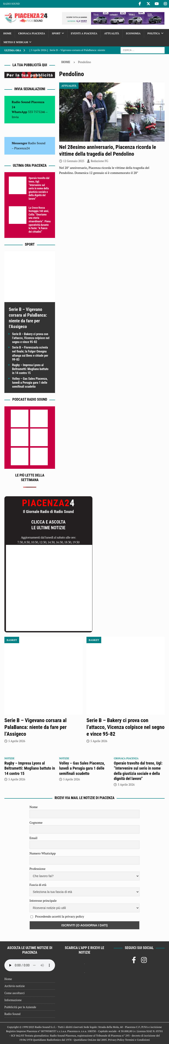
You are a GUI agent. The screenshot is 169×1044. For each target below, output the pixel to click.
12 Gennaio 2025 (73, 161)
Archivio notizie (14, 986)
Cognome (35, 822)
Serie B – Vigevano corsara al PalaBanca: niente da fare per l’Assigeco (35, 727)
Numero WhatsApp (42, 853)
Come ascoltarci (14, 993)
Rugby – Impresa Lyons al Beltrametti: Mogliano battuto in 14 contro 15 (30, 369)
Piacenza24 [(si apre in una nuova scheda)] (22, 148)
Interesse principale (43, 900)
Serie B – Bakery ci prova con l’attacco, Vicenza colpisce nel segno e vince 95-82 (31, 338)
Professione (37, 869)
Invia (15, 117)
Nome (33, 807)
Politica (153, 33)
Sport (56, 33)
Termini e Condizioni (137, 1039)
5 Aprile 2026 (16, 741)
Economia (133, 33)
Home (7, 33)
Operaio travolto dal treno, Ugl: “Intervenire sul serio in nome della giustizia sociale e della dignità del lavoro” (39, 188)
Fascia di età (37, 885)
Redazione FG (99, 161)
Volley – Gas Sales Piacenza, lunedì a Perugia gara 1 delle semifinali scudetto (30, 382)
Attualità (111, 33)
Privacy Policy (116, 1039)
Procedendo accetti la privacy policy (59, 916)
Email (33, 838)
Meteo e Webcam (16, 42)
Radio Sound (11, 3)
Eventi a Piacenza (84, 33)
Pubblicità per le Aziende (20, 1007)
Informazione (13, 1000)
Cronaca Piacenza (31, 33)
